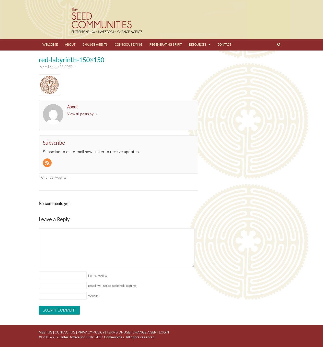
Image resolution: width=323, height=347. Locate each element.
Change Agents (52, 177)
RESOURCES (197, 44)
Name (98, 275)
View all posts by (82, 114)
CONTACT (224, 44)
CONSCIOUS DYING (128, 44)
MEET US (45, 332)
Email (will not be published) (112, 286)
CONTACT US (65, 332)
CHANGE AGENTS (95, 44)
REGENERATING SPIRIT (165, 44)
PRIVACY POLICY (91, 332)
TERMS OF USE (118, 332)
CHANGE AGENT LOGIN (150, 332)
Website (93, 296)
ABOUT (70, 44)
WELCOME (50, 44)
